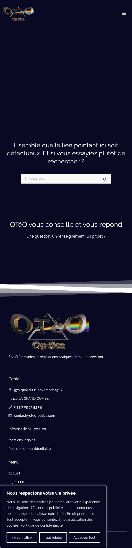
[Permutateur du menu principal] (124, 13)
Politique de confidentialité (41, 525)
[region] (53, 516)
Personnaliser (22, 537)
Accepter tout (84, 537)
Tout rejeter (53, 537)
